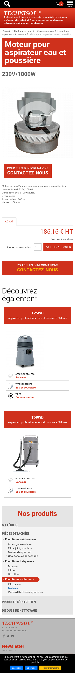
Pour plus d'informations (27, 171)
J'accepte (16, 668)
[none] (37, 355)
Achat (9, 221)
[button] (37, 122)
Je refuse (31, 668)
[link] (37, 355)
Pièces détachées (45, 31)
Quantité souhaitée (19, 247)
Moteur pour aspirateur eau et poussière (50, 34)
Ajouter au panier (58, 247)
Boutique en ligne (23, 31)
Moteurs (21, 34)
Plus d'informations (50, 668)
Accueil (6, 31)
